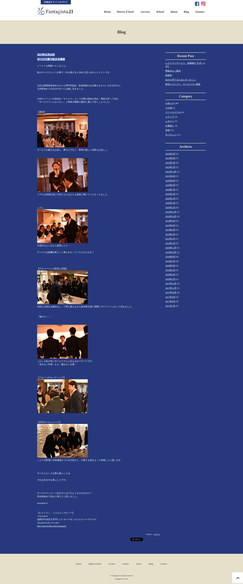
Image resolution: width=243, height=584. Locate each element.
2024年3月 (170, 154)
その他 (168, 108)
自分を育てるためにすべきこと (180, 80)
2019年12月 (170, 212)
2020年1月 (170, 207)
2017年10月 (170, 292)
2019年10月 (170, 216)
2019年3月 (170, 234)
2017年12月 (170, 283)
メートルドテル (173, 112)
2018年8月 (170, 256)
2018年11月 (170, 247)
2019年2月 (170, 238)
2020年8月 (170, 180)
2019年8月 (170, 225)
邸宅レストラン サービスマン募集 (182, 84)
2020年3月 (170, 198)
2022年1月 (170, 167)
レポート (157, 534)
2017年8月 (170, 301)
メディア (169, 117)
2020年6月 (170, 185)
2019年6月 (170, 229)
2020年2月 (170, 203)
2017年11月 (170, 288)
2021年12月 (170, 171)
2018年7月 (170, 261)
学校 (167, 130)
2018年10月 (170, 252)
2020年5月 (170, 189)
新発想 (168, 75)
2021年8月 (170, 176)
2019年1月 (170, 243)
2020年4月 (170, 194)
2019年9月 (170, 221)
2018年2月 (170, 279)
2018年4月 (170, 274)
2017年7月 (170, 306)
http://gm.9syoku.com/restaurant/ (51, 526)
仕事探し (169, 125)
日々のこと (170, 134)
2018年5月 (170, 270)
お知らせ (169, 103)
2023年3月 (170, 162)
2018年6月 (170, 265)
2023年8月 (170, 158)
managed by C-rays (121, 579)
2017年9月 (170, 297)
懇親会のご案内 (173, 71)
